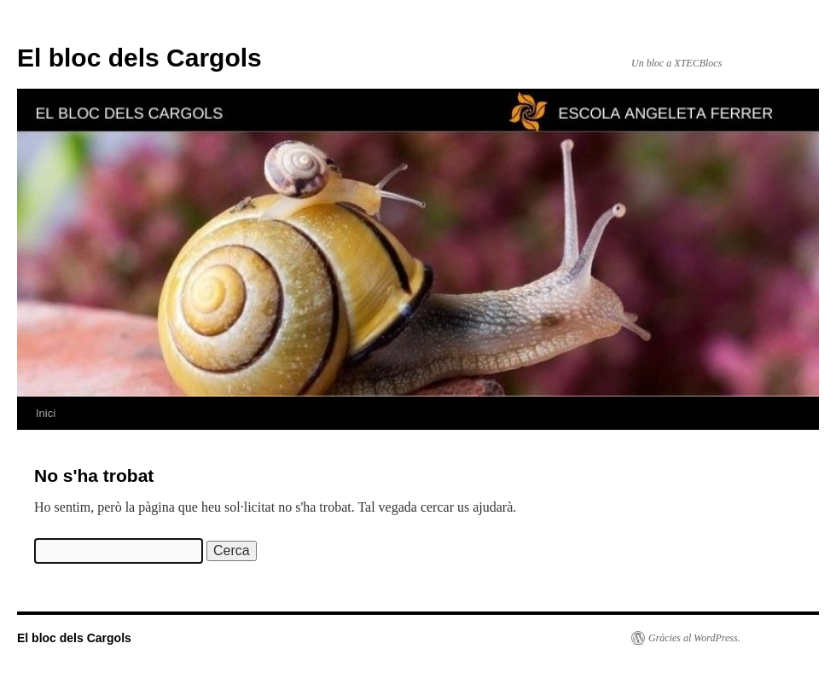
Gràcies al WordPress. (694, 638)
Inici (45, 413)
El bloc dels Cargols (139, 57)
